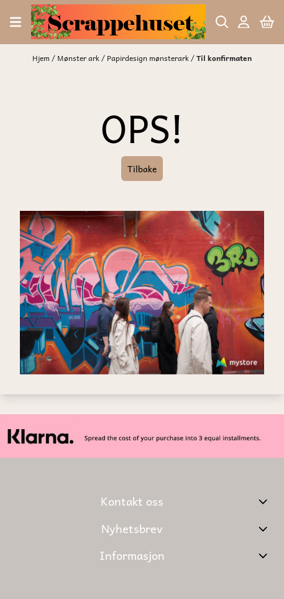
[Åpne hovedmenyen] (15, 22)
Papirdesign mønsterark (149, 58)
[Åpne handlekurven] (267, 22)
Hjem (42, 58)
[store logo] (118, 21)
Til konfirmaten (224, 58)
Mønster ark (79, 58)
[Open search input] (222, 22)
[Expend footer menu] (264, 555)
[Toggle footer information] (264, 501)
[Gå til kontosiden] (243, 22)
